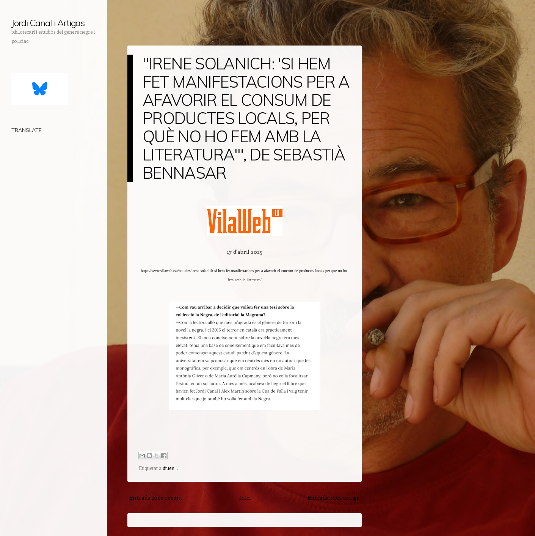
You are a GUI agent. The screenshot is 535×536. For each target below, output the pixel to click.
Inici (245, 497)
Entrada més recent (155, 497)
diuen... (170, 468)
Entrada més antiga (334, 497)
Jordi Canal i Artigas (48, 22)
